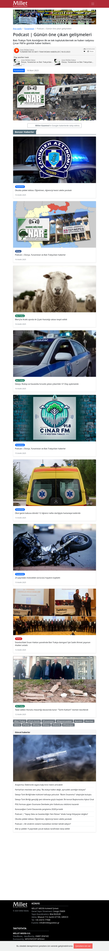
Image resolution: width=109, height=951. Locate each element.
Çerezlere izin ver (83, 946)
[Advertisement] (54, 866)
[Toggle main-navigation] (92, 3)
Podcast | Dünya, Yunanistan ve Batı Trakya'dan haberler (40, 255)
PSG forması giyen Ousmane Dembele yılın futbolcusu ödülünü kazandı (47, 804)
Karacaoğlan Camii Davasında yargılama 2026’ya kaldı (39, 809)
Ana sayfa (17, 28)
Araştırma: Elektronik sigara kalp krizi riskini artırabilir (39, 784)
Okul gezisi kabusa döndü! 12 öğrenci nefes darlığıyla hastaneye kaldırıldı (47, 513)
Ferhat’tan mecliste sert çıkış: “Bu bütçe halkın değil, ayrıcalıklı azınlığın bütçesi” (50, 789)
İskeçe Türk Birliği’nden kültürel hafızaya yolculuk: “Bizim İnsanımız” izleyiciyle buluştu (53, 794)
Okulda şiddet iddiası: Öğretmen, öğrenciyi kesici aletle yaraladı (43, 190)
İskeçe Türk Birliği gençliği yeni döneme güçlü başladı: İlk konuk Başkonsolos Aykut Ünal (54, 799)
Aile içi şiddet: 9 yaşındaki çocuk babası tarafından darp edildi (42, 828)
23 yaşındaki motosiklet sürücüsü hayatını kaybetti (37, 577)
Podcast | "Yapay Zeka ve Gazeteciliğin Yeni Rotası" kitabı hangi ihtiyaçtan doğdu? (51, 814)
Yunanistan (29, 28)
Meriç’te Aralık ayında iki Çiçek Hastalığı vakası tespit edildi (41, 319)
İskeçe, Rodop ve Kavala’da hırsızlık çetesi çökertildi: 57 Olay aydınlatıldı (47, 384)
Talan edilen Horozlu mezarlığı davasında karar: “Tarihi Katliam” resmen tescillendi (51, 709)
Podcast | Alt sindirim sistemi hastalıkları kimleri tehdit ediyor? (43, 824)
